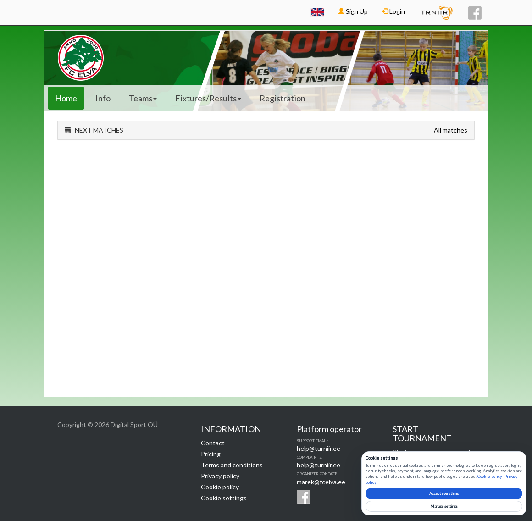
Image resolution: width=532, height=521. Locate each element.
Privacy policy (220, 476)
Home (66, 98)
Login (393, 11)
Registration (282, 98)
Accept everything (444, 493)
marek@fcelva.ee (321, 482)
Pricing (211, 454)
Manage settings (444, 506)
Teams (143, 98)
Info (103, 98)
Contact (213, 443)
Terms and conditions (232, 465)
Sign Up (353, 11)
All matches (450, 130)
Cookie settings (224, 498)
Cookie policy (220, 487)
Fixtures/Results (208, 98)
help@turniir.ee (318, 448)
